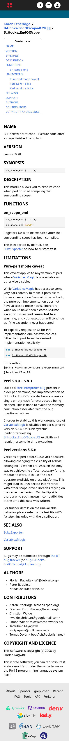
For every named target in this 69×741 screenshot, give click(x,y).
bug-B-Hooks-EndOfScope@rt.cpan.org (24, 562)
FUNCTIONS (13, 65)
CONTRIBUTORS (16, 107)
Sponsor (24, 691)
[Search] (40, 5)
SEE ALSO (12, 93)
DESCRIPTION (15, 60)
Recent (58, 691)
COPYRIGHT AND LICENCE (22, 111)
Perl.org (49, 696)
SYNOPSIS (12, 55)
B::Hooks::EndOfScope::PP (29, 355)
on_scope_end (19, 69)
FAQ (17, 696)
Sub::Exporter (13, 249)
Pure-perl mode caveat (24, 79)
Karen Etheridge (17, 24)
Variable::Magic (24, 277)
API (37, 696)
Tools (27, 696)
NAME (10, 46)
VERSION (11, 51)
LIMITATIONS (14, 74)
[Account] (57, 5)
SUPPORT (12, 98)
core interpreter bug (31, 388)
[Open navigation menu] (48, 5)
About (10, 691)
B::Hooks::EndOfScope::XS (29, 349)
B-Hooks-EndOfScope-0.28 (25, 28)
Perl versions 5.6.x (21, 88)
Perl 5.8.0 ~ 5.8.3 (20, 83)
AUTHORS (12, 102)
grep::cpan (41, 691)
